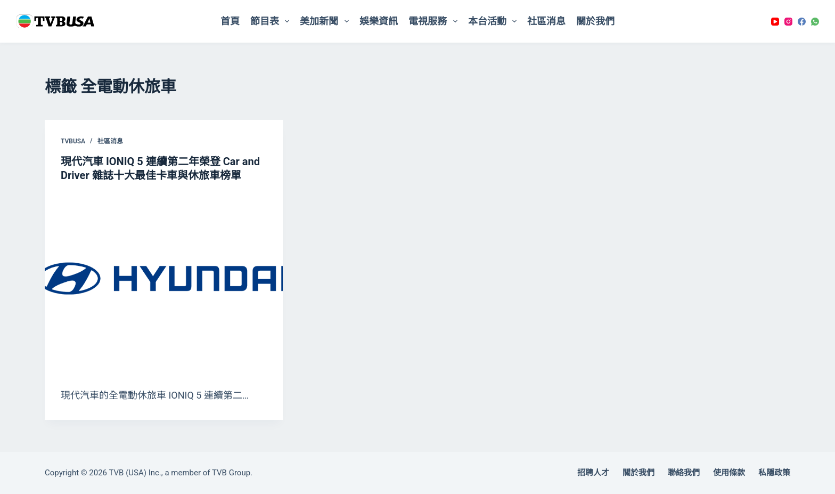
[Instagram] (788, 22)
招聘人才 (593, 472)
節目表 (272, 21)
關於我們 (595, 21)
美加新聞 (326, 21)
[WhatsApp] (815, 22)
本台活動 (494, 21)
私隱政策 (774, 472)
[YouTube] (775, 22)
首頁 (230, 21)
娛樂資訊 (378, 21)
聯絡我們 (684, 472)
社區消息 (546, 21)
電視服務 (435, 21)
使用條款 (729, 472)
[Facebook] (802, 22)
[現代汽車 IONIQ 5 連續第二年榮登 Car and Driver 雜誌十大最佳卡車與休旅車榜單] (164, 282)
